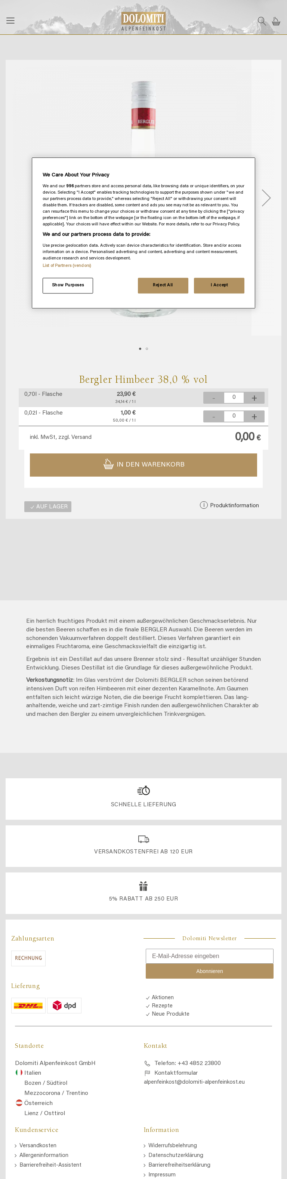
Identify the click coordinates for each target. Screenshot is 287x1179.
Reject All (163, 285)
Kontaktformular (176, 1073)
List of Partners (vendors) (67, 266)
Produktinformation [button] (234, 506)
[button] (266, 198)
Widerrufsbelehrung (172, 1146)
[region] (143, 233)
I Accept (219, 285)
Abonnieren (209, 971)
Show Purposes (68, 285)
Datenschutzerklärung (175, 1155)
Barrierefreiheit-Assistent (50, 1165)
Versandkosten (37, 1146)
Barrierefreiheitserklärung (179, 1165)
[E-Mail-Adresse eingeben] (210, 956)
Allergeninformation (43, 1155)
